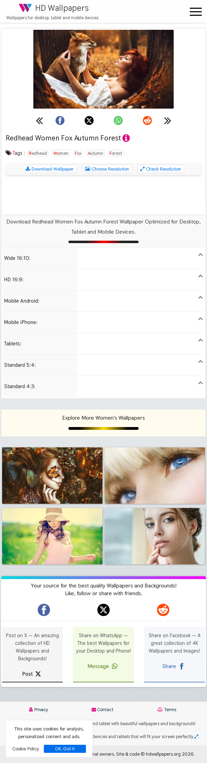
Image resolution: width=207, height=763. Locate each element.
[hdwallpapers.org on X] (103, 610)
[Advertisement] (103, 194)
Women (60, 153)
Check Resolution (160, 169)
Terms (166, 710)
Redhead (38, 153)
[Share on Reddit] (147, 120)
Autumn (95, 153)
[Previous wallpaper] (39, 120)
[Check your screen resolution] (196, 737)
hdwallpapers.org (163, 754)
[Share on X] (89, 120)
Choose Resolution (107, 169)
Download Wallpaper (50, 169)
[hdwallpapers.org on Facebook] (44, 610)
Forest (115, 153)
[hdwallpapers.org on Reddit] (163, 610)
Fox (78, 153)
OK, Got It (65, 749)
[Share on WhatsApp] (118, 120)
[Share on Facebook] (60, 120)
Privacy (38, 710)
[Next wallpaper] (168, 120)
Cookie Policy (25, 748)
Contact (102, 710)
